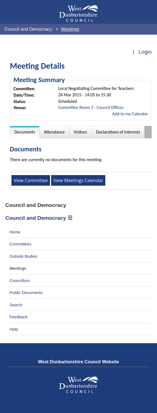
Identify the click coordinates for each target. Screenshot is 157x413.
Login (145, 52)
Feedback (18, 317)
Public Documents (25, 292)
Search (16, 305)
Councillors (19, 280)
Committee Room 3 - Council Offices (90, 107)
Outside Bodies (23, 256)
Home (14, 232)
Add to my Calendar (130, 113)
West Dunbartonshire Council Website (78, 361)
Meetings (17, 268)
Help (13, 329)
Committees (20, 244)
